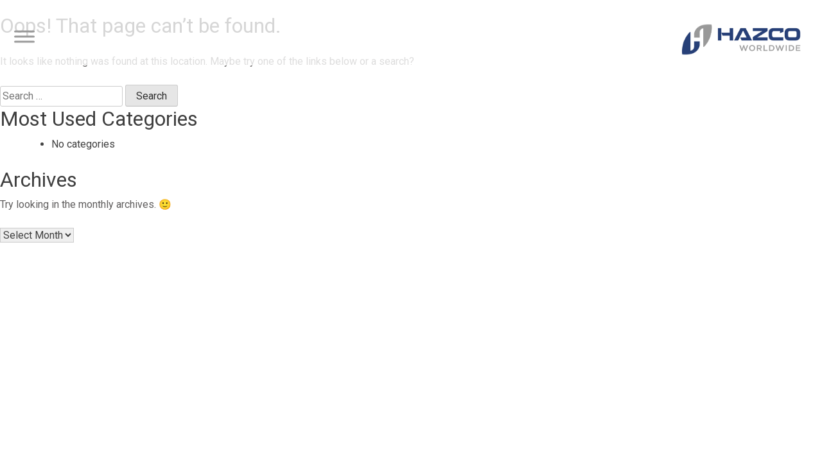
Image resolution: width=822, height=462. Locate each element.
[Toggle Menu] (24, 37)
